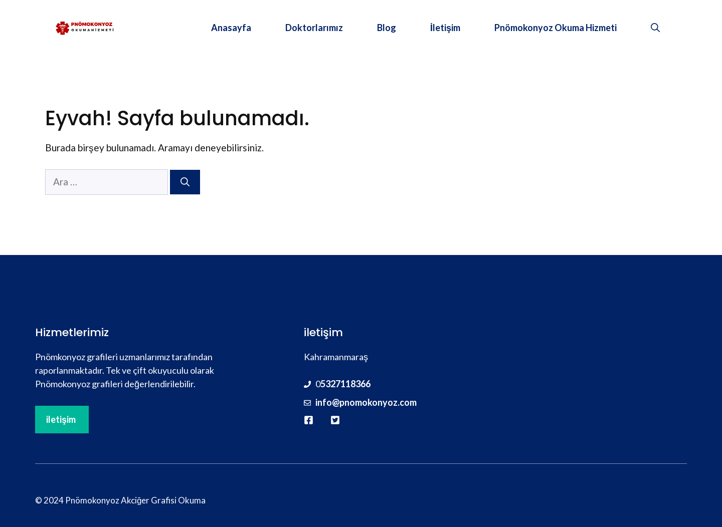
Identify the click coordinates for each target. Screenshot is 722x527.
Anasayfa (231, 27)
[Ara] (185, 182)
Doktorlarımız (314, 27)
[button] (655, 27)
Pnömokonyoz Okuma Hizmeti (555, 27)
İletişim (445, 27)
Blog (386, 27)
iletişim (61, 419)
